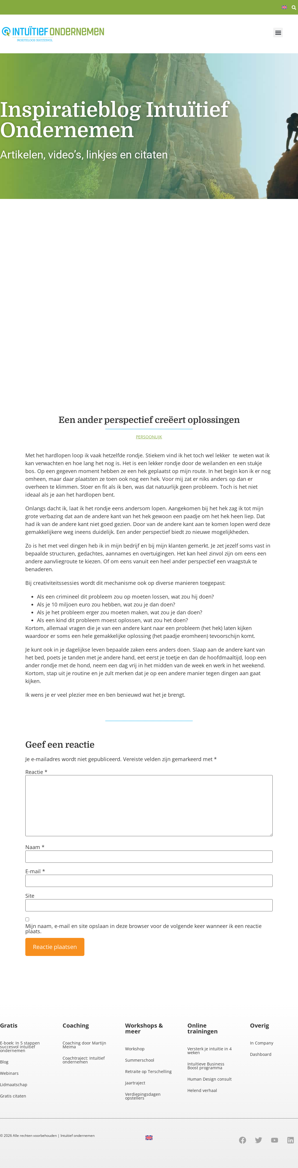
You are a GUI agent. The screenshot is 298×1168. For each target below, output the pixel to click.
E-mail (35, 871)
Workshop (135, 1048)
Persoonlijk (149, 437)
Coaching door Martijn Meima (84, 1044)
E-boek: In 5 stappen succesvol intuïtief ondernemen (20, 1046)
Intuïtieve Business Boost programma (205, 1065)
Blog (4, 1062)
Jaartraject (135, 1083)
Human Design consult (209, 1079)
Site (29, 895)
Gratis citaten (13, 1096)
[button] (294, 7)
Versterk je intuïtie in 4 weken (209, 1050)
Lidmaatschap (13, 1084)
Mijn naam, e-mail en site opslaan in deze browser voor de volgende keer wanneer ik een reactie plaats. (143, 928)
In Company (261, 1043)
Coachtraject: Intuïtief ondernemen (84, 1060)
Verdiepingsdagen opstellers (143, 1096)
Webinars (9, 1073)
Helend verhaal (202, 1090)
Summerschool (139, 1060)
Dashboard (261, 1054)
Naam (35, 847)
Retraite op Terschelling (148, 1071)
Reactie (36, 771)
